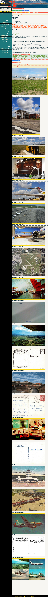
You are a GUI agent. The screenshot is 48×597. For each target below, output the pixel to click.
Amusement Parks (4, 22)
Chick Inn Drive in (38, 56)
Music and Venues (4, 39)
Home (2, 13)
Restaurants (4, 37)
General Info (3, 15)
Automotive (3, 28)
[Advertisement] (30, 588)
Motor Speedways (5, 24)
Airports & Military (4, 50)
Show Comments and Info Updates (20, 64)
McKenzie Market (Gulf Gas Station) (21, 58)
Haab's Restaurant (21, 56)
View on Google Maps (16, 60)
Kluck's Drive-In (32, 56)
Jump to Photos (15, 8)
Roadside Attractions (5, 31)
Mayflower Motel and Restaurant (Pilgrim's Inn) (20, 57)
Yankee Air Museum (15, 33)
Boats (2, 54)
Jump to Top (21, 8)
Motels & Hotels (4, 35)
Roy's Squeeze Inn (38, 57)
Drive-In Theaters (4, 18)
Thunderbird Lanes (31, 58)
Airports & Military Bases (23, 12)
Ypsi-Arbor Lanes (31, 57)
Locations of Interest (4, 52)
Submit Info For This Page (17, 62)
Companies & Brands (5, 48)
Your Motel (27, 56)
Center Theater (14, 32)
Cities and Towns (4, 33)
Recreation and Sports (5, 46)
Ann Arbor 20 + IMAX (36, 55)
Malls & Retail (4, 41)
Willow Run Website (18, 34)
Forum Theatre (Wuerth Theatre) (17, 55)
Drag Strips (3, 26)
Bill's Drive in (44, 56)
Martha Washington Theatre (27, 55)
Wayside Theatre (44, 55)
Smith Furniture (37, 58)
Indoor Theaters (4, 20)
